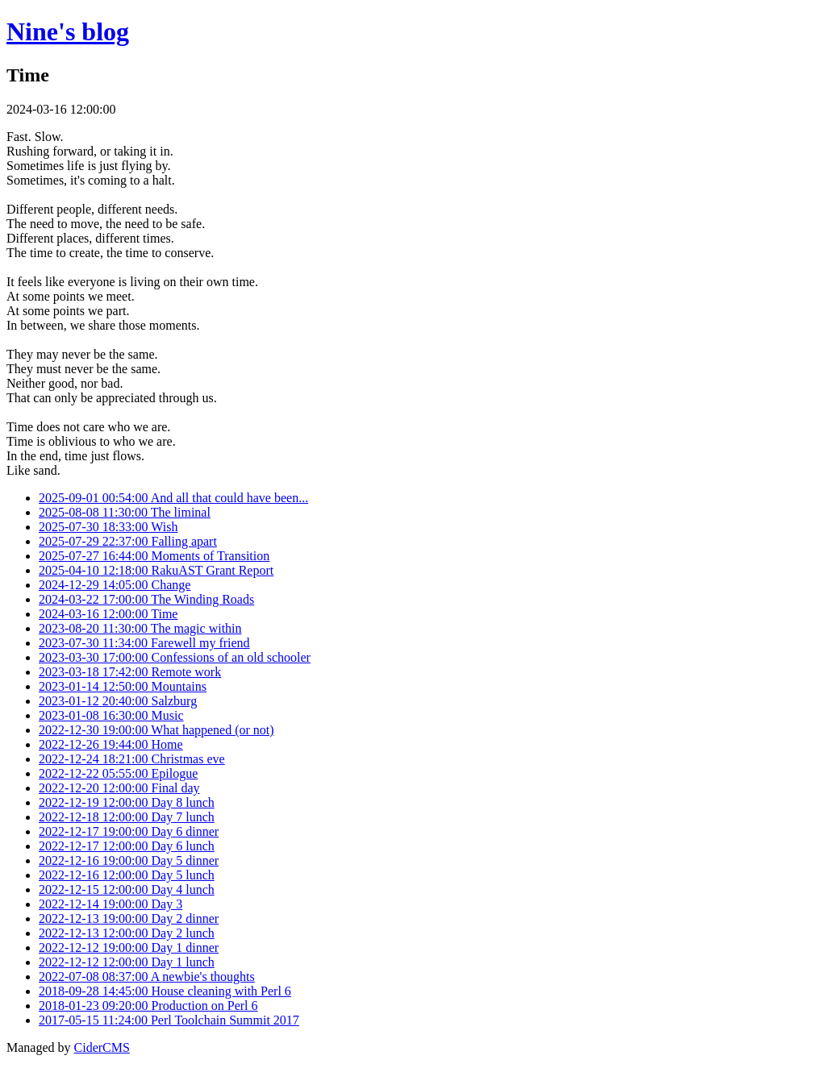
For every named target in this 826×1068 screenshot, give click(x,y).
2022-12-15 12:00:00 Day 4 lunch (127, 889)
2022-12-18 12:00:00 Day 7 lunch (127, 817)
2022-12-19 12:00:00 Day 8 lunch (127, 802)
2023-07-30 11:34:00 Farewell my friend (144, 643)
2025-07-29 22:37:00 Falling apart (128, 541)
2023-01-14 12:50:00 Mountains (122, 686)
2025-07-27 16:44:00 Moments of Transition (154, 556)
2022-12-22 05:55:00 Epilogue (118, 773)
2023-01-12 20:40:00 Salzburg (118, 701)
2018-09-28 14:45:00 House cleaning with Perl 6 (165, 991)
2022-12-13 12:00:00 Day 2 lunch (127, 933)
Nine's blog (67, 31)
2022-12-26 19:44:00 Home (111, 744)
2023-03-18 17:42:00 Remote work (130, 672)
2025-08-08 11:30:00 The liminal (125, 512)
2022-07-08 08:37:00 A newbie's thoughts (147, 976)
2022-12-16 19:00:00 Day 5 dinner (129, 860)
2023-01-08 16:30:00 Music (111, 715)
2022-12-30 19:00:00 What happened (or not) (156, 730)
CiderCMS (102, 1047)
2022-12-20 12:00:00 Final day (119, 788)
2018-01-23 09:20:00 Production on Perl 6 (148, 1005)
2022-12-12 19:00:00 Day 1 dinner (129, 947)
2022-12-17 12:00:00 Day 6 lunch (127, 846)
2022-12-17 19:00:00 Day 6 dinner (129, 831)
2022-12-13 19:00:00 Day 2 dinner (129, 918)
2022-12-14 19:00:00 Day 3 (110, 904)
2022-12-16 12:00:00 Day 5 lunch (127, 875)
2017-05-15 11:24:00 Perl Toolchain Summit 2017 (169, 1020)
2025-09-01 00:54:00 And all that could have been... (173, 498)
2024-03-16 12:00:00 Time (108, 614)
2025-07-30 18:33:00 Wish (108, 527)
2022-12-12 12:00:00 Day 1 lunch (127, 962)
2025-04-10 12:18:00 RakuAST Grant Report (156, 570)
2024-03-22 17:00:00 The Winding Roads (146, 599)
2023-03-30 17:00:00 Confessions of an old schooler (175, 657)
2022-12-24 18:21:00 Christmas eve (132, 759)
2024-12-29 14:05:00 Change (114, 585)
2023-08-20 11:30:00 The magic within (140, 628)
